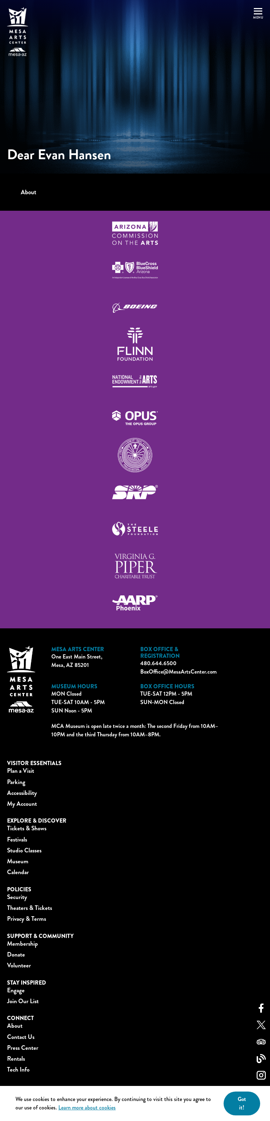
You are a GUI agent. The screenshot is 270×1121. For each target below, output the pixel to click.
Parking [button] (16, 782)
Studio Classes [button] (24, 850)
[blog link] (261, 1059)
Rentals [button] (16, 1058)
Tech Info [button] (18, 1069)
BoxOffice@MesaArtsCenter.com (178, 672)
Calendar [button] (18, 872)
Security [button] (17, 897)
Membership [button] (22, 943)
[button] (258, 32)
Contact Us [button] (20, 1037)
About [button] (14, 1025)
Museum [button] (17, 861)
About (28, 192)
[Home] (17, 32)
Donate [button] (16, 954)
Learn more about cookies (87, 1107)
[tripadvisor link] (261, 1042)
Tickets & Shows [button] (26, 828)
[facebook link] (261, 1009)
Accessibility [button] (22, 793)
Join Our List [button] (23, 1001)
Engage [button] (16, 990)
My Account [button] (22, 803)
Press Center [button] (22, 1048)
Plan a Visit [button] (20, 771)
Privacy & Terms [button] (26, 918)
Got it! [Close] (242, 1103)
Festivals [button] (17, 839)
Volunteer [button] (19, 965)
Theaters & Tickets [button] (29, 908)
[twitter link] (261, 1025)
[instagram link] (261, 1076)
